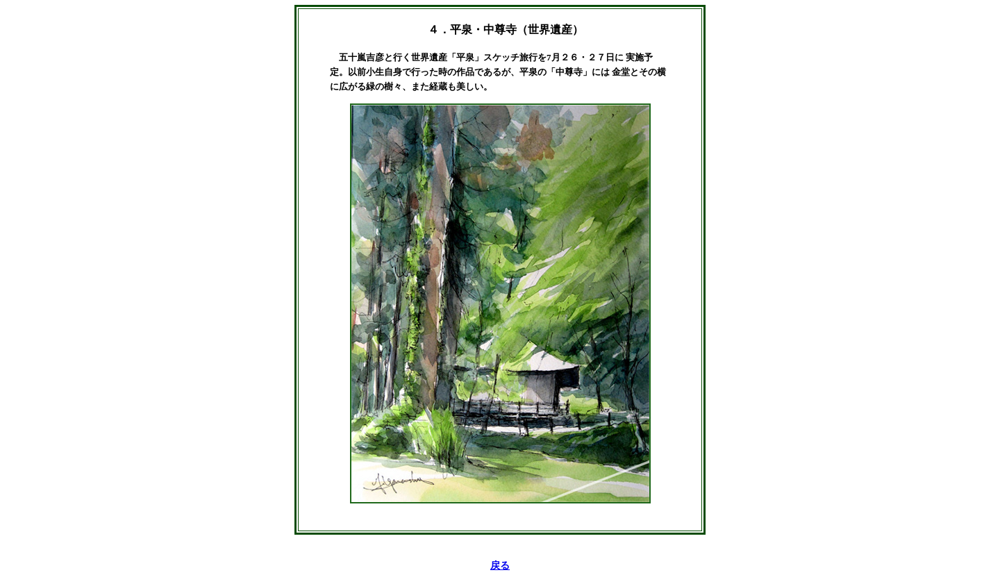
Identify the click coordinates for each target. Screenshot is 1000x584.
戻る (500, 565)
